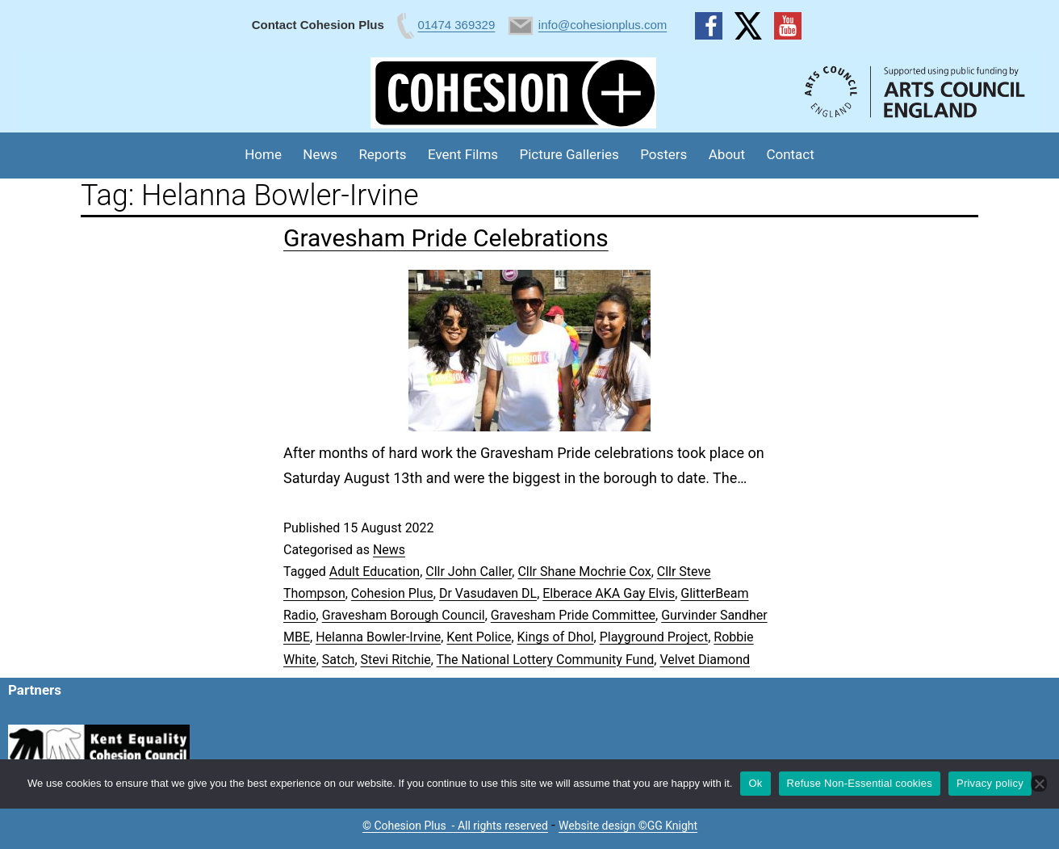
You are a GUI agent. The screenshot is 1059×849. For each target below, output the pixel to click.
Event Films (463, 154)
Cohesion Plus (392, 593)
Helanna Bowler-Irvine (378, 637)
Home (263, 154)
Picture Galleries (568, 154)
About (727, 154)
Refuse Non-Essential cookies (859, 783)
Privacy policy (989, 783)
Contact (790, 154)
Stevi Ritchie (396, 659)
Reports (382, 154)
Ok (755, 783)
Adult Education (374, 571)
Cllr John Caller (468, 571)
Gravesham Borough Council (403, 615)
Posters (663, 154)
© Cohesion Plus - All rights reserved (455, 825)
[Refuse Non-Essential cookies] (1039, 783)
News (320, 154)
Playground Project (654, 637)
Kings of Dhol (555, 637)
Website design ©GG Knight (628, 825)
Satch (338, 659)
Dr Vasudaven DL (488, 593)
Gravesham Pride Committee (573, 615)
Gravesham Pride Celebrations (446, 238)
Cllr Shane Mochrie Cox (584, 571)
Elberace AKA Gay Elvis (608, 593)
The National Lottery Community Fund (546, 659)
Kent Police (478, 637)
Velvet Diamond (704, 659)
